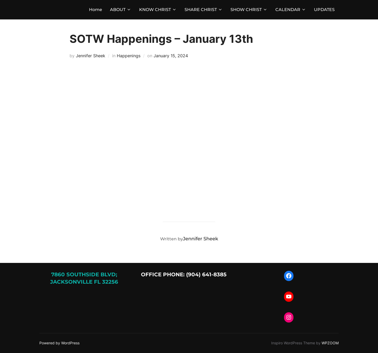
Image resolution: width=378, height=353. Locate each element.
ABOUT (120, 9)
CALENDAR (290, 9)
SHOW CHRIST (248, 9)
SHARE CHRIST (204, 9)
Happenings (128, 55)
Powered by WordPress (59, 343)
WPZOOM (330, 343)
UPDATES (324, 9)
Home (95, 9)
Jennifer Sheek (90, 55)
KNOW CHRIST (158, 9)
